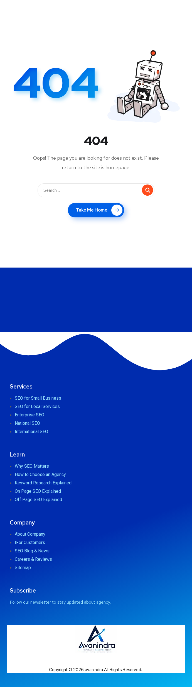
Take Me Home (99, 210)
